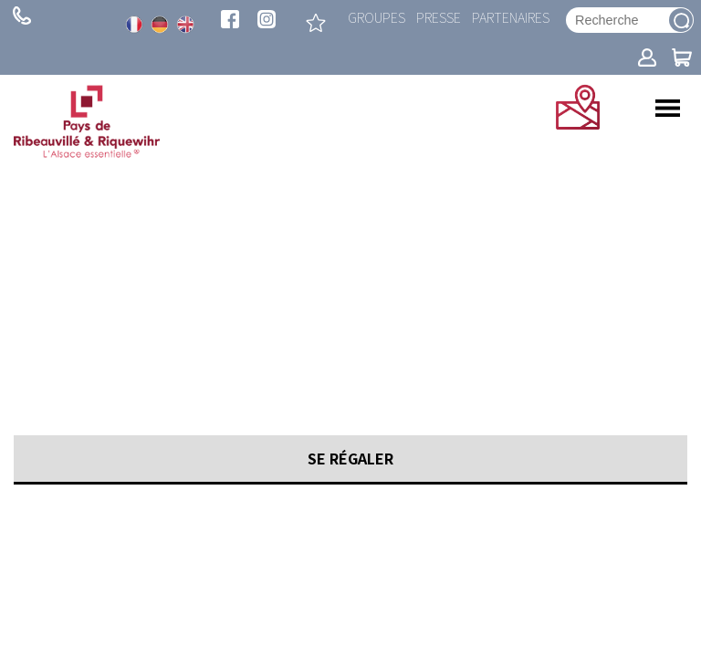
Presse (438, 16)
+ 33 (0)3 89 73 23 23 (22, 15)
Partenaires (510, 16)
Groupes (376, 16)
